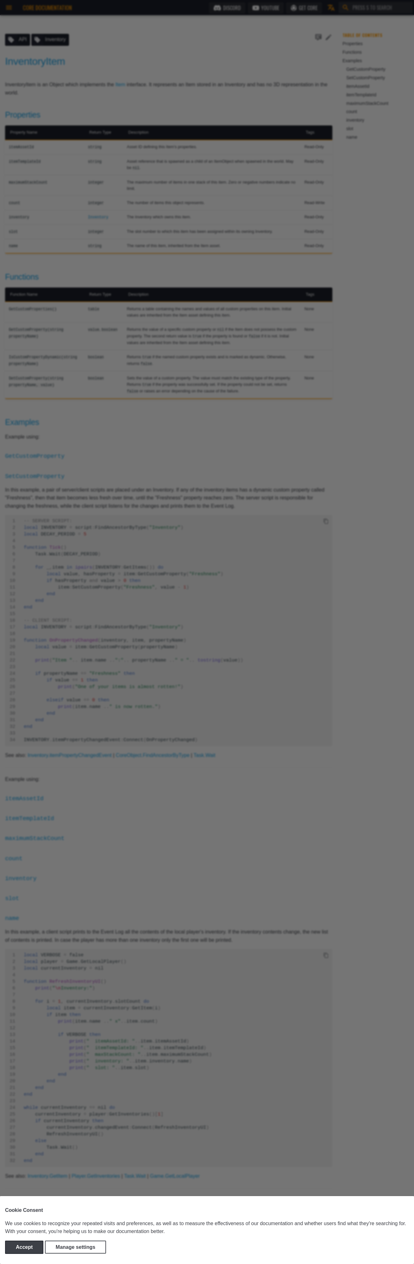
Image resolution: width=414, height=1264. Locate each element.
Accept (24, 1247)
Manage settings (75, 1247)
